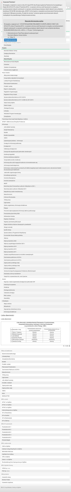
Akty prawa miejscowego (11, 75)
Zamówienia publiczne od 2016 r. (13, 257)
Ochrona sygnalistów (9, 268)
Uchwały (6, 111)
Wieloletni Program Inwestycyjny (12, 113)
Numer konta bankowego (9, 353)
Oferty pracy (7, 200)
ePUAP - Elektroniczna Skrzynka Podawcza (13, 121)
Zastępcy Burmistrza (9, 53)
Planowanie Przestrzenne (10, 83)
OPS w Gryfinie (6, 456)
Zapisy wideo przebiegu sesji (12, 265)
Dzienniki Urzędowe (7, 482)
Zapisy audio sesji (7, 385)
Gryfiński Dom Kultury (7, 454)
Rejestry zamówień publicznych (12, 221)
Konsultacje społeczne (10, 175)
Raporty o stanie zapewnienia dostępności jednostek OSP (19, 282)
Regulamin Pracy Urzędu (10, 94)
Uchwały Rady (6, 356)
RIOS (3, 393)
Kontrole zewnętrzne (9, 180)
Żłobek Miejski (6, 440)
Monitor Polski (6, 479)
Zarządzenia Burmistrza (8, 359)
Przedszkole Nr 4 (6, 434)
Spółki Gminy (7, 230)
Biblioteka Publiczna (7, 451)
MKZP (5, 183)
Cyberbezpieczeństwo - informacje (13, 140)
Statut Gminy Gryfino (9, 102)
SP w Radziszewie (7, 418)
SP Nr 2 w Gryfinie (6, 404)
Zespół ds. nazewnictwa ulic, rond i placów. (15, 276)
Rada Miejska (8, 59)
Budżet (6, 132)
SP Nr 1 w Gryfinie (6, 402)
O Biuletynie (5, 301)
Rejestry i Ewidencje (9, 219)
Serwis (4, 279)
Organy (4, 48)
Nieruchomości (8, 194)
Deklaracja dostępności (10, 149)
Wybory (6, 238)
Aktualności (7, 306)
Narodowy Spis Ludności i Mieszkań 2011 (15, 189)
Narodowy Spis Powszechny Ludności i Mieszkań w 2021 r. (19, 186)
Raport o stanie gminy (10, 89)
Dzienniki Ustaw (6, 477)
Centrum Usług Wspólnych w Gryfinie (12, 449)
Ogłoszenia (7, 202)
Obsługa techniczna (9, 290)
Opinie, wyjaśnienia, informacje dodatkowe (15, 205)
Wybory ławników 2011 (10, 252)
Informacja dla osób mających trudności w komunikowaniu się (20, 162)
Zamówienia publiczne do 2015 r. (13, 260)
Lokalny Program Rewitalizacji (12, 80)
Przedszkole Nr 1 (6, 427)
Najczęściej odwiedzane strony (12, 309)
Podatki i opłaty (8, 86)
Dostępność (7, 146)
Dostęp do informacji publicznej (12, 143)
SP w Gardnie (5, 415)
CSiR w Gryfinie (6, 446)
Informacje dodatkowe (10, 311)
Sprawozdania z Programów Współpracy (15, 232)
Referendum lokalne (9, 216)
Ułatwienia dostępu (9, 292)
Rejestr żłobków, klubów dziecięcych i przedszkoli (17, 224)
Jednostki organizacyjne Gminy (12, 172)
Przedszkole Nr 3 (6, 432)
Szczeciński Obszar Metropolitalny (13, 235)
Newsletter (7, 298)
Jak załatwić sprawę (9, 127)
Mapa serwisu (7, 303)
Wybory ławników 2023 (10, 241)
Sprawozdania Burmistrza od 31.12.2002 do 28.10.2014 (18, 100)
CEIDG (5, 138)
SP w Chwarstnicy (6, 412)
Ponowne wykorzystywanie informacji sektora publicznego (19, 210)
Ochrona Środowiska (9, 197)
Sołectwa (6, 64)
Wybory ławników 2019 (10, 246)
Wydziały (6, 56)
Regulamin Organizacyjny (10, 91)
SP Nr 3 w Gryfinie (6, 407)
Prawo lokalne (6, 72)
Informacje (5, 124)
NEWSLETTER (5, 396)
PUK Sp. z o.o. (6, 471)
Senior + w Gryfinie (7, 459)
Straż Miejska (7, 45)
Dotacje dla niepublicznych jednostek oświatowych (17, 151)
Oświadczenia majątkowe (11, 70)
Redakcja (6, 287)
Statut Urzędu (7, 105)
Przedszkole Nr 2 (6, 429)
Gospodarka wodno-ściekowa (12, 160)
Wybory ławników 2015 (10, 249)
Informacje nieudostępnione (11, 165)
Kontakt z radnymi (7, 382)
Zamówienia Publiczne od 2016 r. (11, 369)
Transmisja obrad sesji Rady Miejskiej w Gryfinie (15, 119)
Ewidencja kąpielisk (9, 154)
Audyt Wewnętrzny (9, 129)
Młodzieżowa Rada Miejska (11, 61)
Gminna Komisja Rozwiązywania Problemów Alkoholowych (20, 271)
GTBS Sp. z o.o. (6, 468)
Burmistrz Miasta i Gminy (10, 50)
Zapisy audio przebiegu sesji (11, 262)
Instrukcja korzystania (10, 284)
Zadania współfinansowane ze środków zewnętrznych (18, 254)
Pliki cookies (7, 295)
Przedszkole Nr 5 (6, 437)
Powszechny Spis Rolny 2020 (12, 213)
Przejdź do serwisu (10, 40)
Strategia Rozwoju (9, 108)
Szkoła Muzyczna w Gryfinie (9, 410)
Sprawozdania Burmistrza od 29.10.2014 (15, 97)
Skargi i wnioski (8, 227)
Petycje (6, 208)
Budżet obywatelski (9, 135)
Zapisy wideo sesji (7, 388)
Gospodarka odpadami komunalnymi (14, 78)
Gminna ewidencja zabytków (11, 157)
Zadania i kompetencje (10, 67)
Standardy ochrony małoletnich (12, 273)
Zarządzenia (7, 116)
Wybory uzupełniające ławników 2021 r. (14, 243)
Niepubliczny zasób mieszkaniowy (13, 191)
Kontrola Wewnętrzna (9, 178)
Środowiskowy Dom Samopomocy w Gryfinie (14, 462)
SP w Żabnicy (5, 420)
